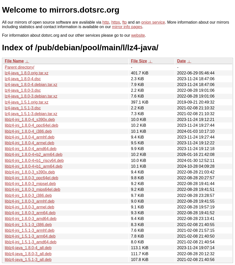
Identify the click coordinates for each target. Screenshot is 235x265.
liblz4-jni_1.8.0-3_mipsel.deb (30, 184)
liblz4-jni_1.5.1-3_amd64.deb (30, 242)
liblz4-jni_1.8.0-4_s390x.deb (30, 119)
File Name (14, 61)
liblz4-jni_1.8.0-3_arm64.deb (30, 213)
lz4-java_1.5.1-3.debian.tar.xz (31, 114)
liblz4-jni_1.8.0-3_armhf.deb (29, 201)
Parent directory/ (19, 67)
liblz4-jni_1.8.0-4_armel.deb (29, 143)
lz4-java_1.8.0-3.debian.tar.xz (31, 96)
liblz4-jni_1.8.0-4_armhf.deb (29, 137)
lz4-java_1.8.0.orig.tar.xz (26, 73)
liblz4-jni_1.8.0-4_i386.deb (28, 131)
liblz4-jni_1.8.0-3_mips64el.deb (32, 189)
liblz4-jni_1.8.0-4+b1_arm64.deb (33, 166)
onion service (153, 22)
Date (181, 61)
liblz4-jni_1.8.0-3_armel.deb (29, 207)
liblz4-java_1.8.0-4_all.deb (28, 248)
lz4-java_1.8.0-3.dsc (23, 90)
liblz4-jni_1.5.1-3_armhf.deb (29, 230)
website (138, 35)
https (115, 22)
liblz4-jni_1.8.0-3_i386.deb (28, 195)
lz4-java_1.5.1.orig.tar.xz (26, 102)
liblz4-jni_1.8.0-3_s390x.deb (30, 172)
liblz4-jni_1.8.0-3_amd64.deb (30, 218)
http (105, 22)
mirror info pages (127, 27)
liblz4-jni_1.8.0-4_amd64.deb (30, 149)
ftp (124, 22)
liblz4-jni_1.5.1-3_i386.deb (28, 225)
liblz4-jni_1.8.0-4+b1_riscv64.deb (34, 160)
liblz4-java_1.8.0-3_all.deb (28, 254)
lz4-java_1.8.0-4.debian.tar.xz (31, 84)
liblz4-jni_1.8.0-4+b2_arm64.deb (33, 154)
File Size (139, 61)
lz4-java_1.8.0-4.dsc (23, 79)
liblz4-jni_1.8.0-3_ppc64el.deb (31, 178)
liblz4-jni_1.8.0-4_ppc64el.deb (31, 125)
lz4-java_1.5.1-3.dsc (23, 108)
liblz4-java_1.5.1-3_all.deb (28, 259)
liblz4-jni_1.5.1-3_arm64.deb (30, 236)
